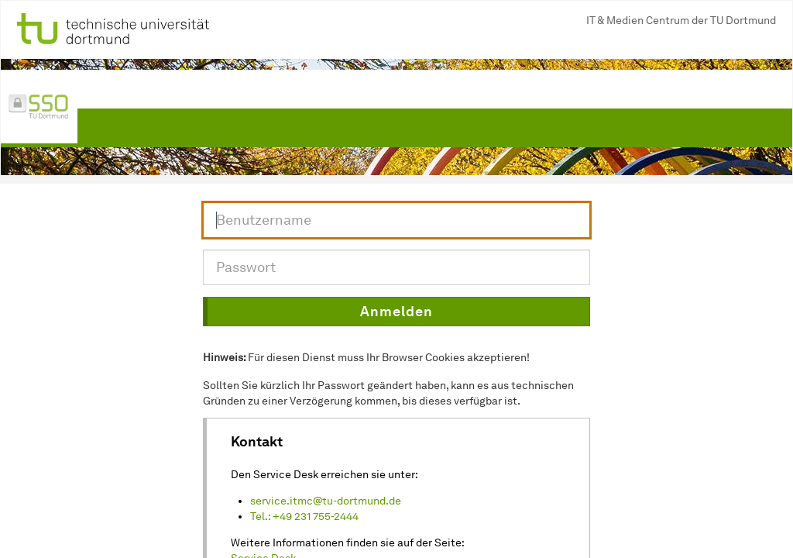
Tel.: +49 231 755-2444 (304, 516)
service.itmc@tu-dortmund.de (325, 501)
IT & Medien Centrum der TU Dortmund (681, 20)
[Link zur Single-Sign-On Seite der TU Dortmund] (39, 107)
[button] (396, 311)
